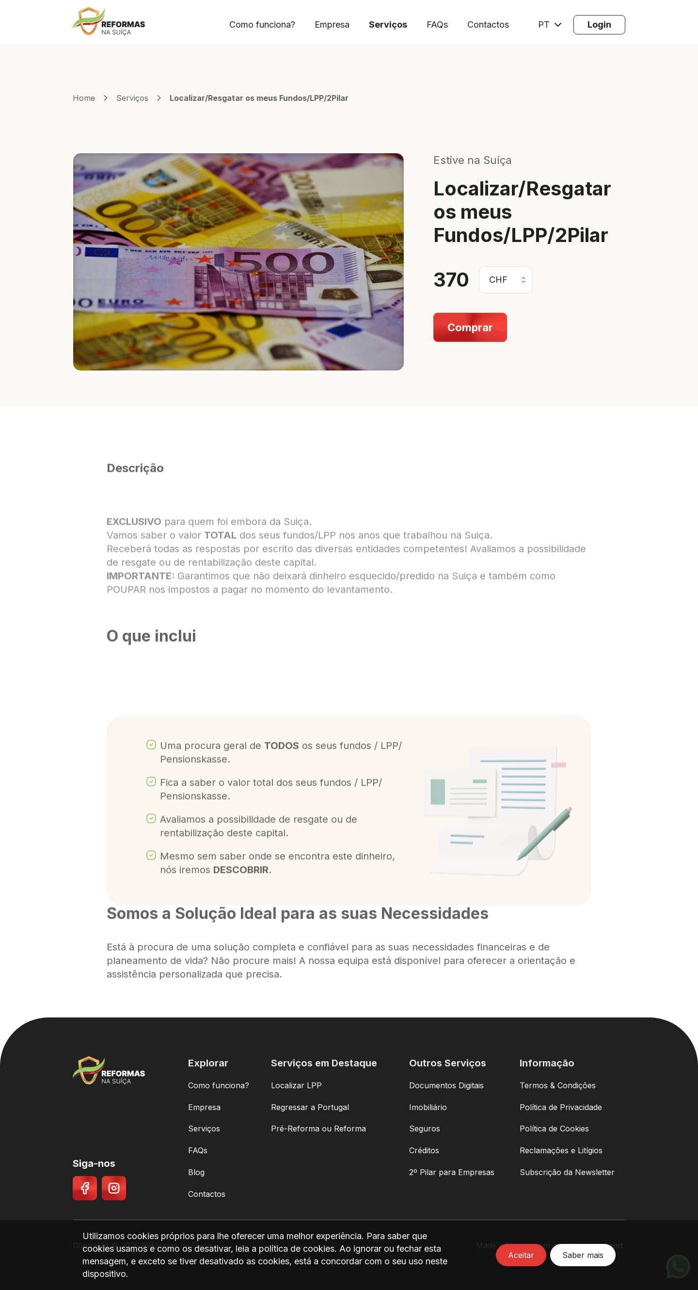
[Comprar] (470, 327)
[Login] (599, 24)
